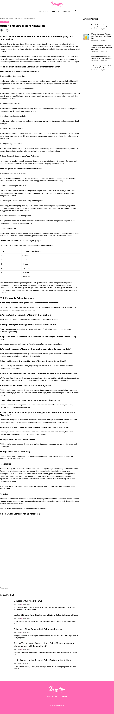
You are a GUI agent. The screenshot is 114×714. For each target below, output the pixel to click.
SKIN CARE (4, 22)
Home (2, 18)
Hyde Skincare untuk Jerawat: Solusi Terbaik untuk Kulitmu (42, 660)
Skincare (44, 11)
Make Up (55, 11)
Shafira (7, 29)
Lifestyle (66, 11)
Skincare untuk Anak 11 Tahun (28, 601)
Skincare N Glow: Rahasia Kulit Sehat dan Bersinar (38, 629)
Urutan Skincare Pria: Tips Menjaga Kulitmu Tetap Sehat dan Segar (46, 615)
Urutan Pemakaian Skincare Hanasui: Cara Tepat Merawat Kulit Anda (101, 47)
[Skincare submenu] (53, 696)
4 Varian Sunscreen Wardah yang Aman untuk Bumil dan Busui (101, 36)
